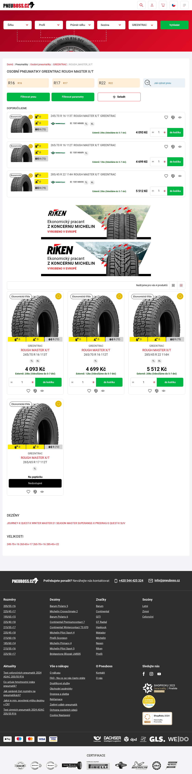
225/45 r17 (9, 611)
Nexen (99, 643)
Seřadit (121, 96)
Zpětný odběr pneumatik (63, 704)
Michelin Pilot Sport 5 (62, 648)
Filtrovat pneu (28, 96)
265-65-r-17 (26, 544)
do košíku (175, 132)
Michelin (101, 638)
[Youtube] (159, 674)
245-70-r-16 (13, 544)
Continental (102, 611)
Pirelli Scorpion (58, 638)
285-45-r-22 (52, 544)
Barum (99, 606)
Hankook (101, 627)
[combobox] (17, 25)
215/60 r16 (9, 638)
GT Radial (101, 622)
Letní (145, 606)
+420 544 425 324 (131, 580)
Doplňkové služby (60, 683)
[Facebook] (144, 674)
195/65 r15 (9, 616)
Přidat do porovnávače (173, 117)
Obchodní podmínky (61, 688)
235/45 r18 (9, 632)
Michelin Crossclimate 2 (64, 611)
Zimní (145, 611)
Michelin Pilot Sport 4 (62, 632)
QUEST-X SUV (117, 523)
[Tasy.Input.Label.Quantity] (158, 132)
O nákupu (55, 672)
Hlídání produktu (180, 117)
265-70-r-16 (39, 544)
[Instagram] (151, 674)
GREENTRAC (60, 64)
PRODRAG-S (102, 523)
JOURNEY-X (13, 523)
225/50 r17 (9, 653)
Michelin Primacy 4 (61, 643)
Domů (10, 64)
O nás (99, 678)
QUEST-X (26, 523)
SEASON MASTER (66, 523)
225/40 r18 (9, 622)
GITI (98, 616)
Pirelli (99, 653)
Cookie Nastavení (60, 715)
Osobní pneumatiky (40, 64)
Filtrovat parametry (73, 96)
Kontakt (100, 672)
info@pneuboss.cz (167, 580)
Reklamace (56, 699)
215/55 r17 (9, 627)
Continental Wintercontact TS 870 (69, 627)
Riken (99, 648)
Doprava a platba (59, 694)
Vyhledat (174, 25)
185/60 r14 (9, 643)
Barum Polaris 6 (59, 616)
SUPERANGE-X (86, 523)
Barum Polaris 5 (59, 606)
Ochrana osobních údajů (63, 709)
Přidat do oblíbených (166, 117)
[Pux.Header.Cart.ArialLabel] (163, 5)
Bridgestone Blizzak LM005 (65, 653)
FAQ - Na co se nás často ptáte (67, 678)
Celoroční (147, 616)
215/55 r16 (9, 648)
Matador (101, 632)
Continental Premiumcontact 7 (67, 622)
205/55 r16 (9, 606)
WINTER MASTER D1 (44, 523)
